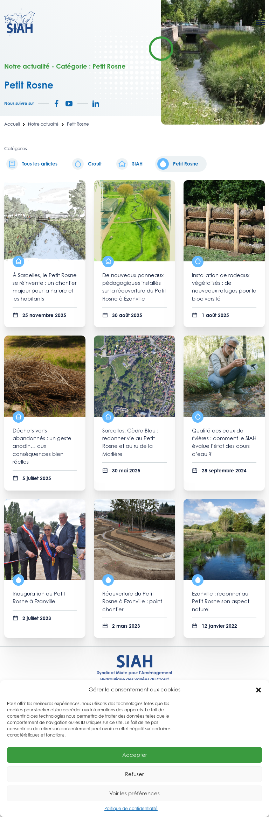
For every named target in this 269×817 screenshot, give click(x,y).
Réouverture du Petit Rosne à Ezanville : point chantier (132, 601)
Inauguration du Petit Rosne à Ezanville (39, 597)
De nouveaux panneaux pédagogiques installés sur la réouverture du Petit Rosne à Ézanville (134, 287)
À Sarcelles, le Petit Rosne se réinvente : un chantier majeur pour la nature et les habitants (45, 287)
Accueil (12, 124)
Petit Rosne (177, 164)
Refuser (134, 774)
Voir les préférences (134, 793)
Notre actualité (43, 124)
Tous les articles (31, 164)
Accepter (134, 755)
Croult (87, 164)
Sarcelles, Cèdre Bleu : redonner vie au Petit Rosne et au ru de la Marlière (130, 442)
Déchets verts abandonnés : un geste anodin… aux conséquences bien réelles (42, 446)
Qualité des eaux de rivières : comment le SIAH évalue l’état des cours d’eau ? (224, 442)
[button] (258, 689)
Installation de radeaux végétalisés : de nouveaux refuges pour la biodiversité (224, 287)
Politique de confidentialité (131, 808)
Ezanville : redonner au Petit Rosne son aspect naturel (220, 601)
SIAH (129, 164)
